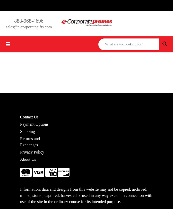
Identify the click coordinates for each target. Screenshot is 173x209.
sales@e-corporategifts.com (29, 27)
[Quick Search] (129, 44)
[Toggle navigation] (8, 44)
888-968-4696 (28, 21)
